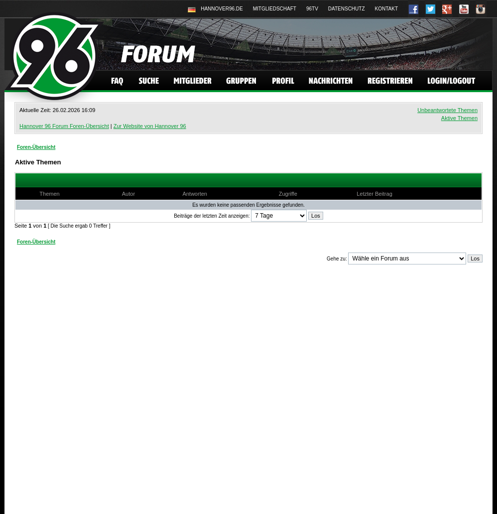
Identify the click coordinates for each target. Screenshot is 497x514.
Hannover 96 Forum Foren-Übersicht (64, 126)
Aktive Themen (459, 118)
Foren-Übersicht (36, 147)
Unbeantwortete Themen (447, 110)
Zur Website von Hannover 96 (150, 126)
